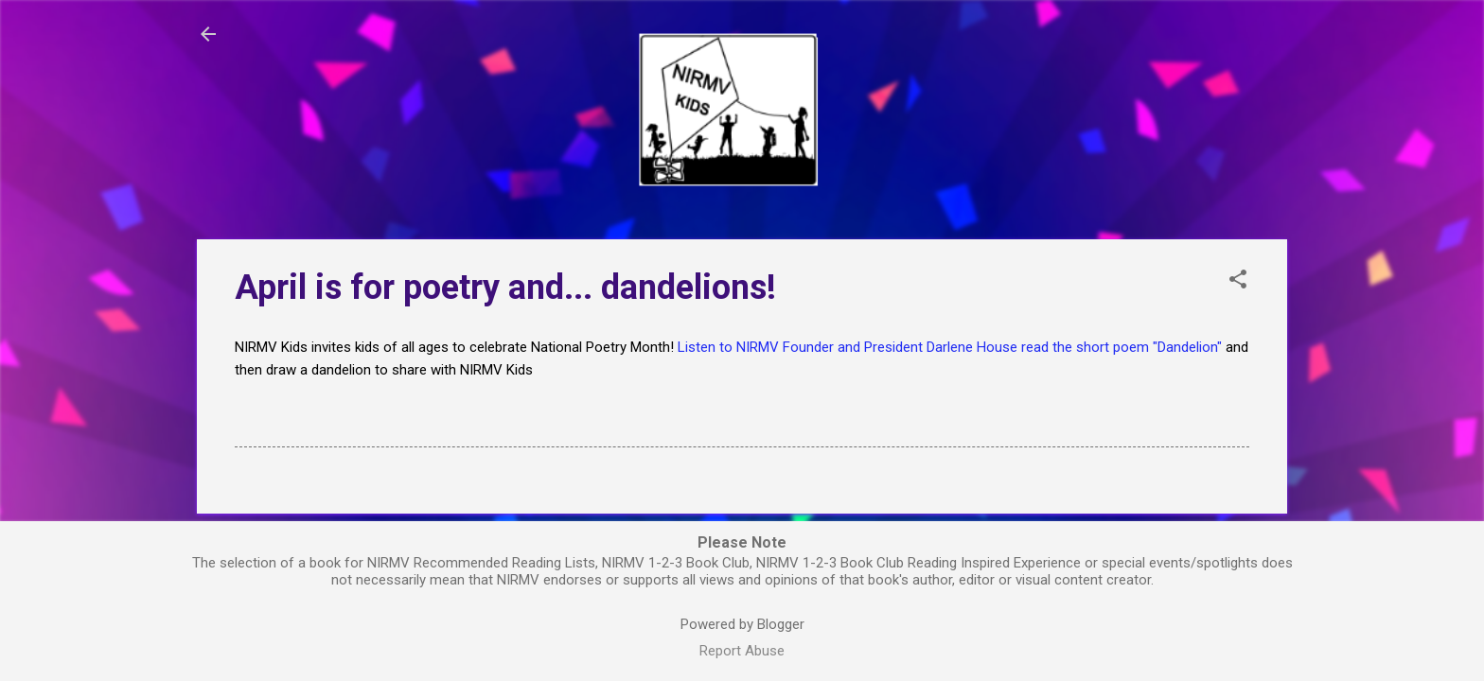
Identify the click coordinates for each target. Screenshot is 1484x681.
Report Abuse (742, 650)
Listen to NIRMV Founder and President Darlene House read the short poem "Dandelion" (950, 347)
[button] (1238, 281)
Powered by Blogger (742, 624)
